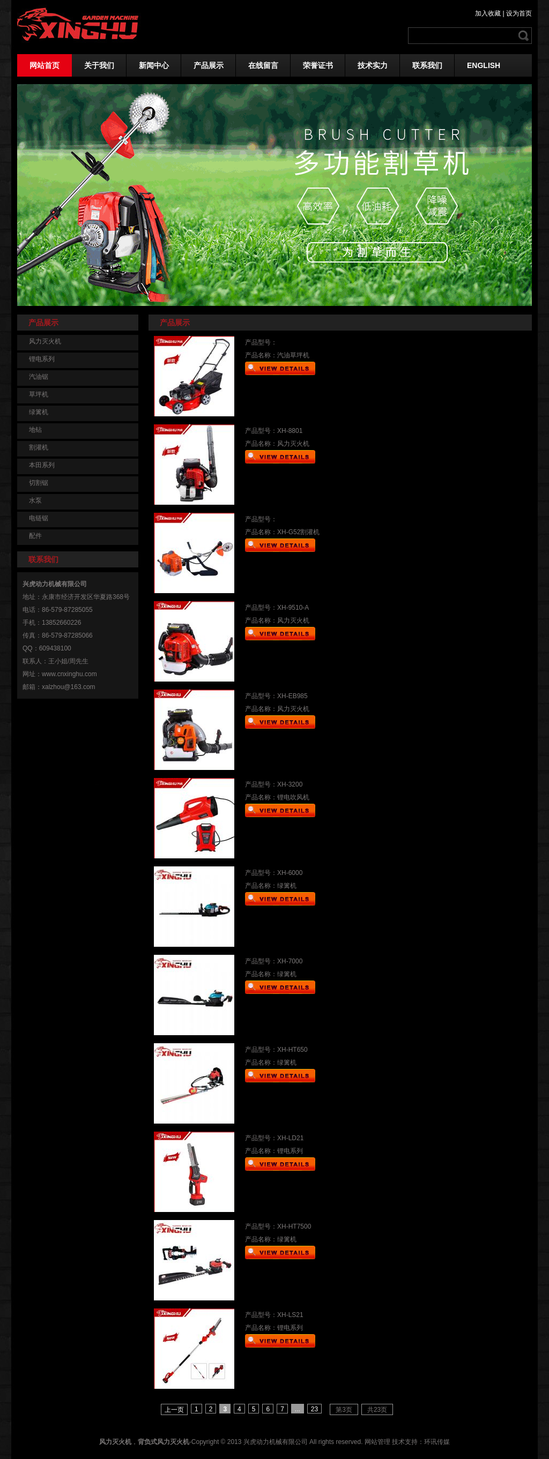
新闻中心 (154, 65)
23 (314, 1409)
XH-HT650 (292, 1049)
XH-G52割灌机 (298, 532)
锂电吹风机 (293, 797)
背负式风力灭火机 (163, 1442)
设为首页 (519, 13)
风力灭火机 (45, 341)
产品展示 (209, 65)
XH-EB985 (292, 696)
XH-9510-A (293, 607)
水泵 (35, 500)
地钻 (35, 429)
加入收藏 (488, 13)
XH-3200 (289, 784)
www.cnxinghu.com (69, 674)
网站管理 (377, 1442)
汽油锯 (38, 376)
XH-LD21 (290, 1138)
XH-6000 (289, 873)
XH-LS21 (290, 1315)
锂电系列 (42, 359)
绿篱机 (38, 412)
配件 (35, 536)
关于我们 (99, 65)
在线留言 (263, 65)
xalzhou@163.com (68, 687)
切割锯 (38, 483)
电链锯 (38, 518)
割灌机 (38, 447)
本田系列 (42, 465)
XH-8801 (289, 431)
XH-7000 (289, 961)
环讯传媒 (437, 1442)
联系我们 (427, 65)
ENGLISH (483, 65)
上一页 (174, 1409)
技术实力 (373, 65)
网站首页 (44, 65)
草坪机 (38, 394)
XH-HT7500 (294, 1226)
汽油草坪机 (293, 355)
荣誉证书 (318, 65)
